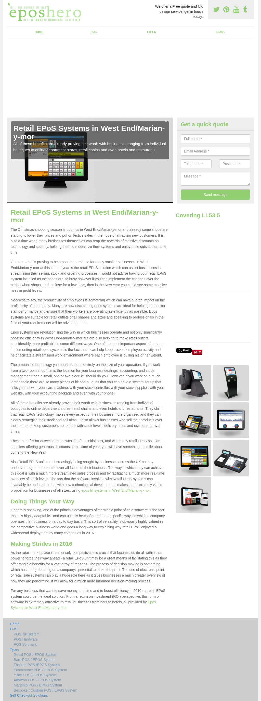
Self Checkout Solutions (29, 695)
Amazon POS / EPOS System (37, 680)
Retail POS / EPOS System (35, 655)
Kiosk (220, 31)
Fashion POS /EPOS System (37, 665)
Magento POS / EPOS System (38, 685)
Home (39, 31)
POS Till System (27, 634)
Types (151, 31)
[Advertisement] (130, 79)
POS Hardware (26, 639)
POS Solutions (25, 644)
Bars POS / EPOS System (34, 660)
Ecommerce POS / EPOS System (40, 670)
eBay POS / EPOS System (35, 675)
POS (94, 31)
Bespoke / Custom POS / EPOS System (45, 690)
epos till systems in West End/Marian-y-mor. (116, 490)
